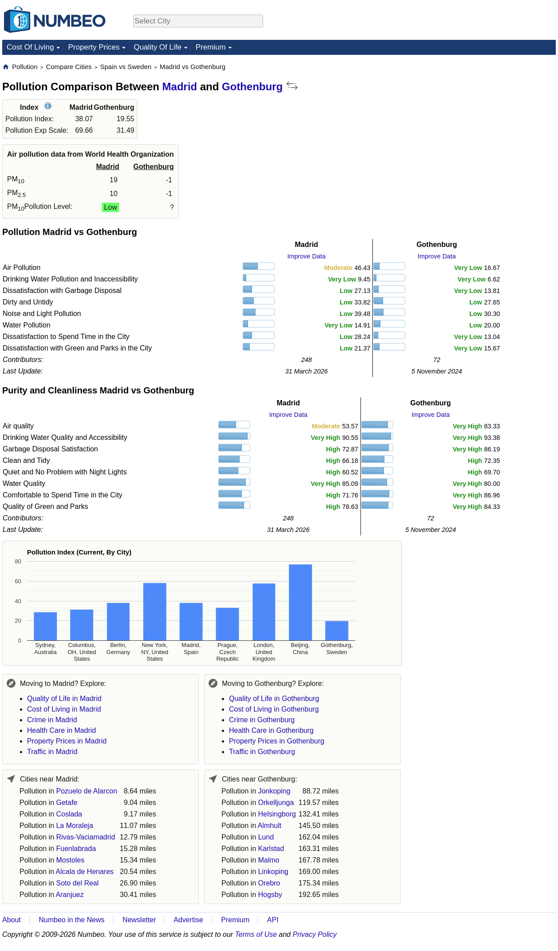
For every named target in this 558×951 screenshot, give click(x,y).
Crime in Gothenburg (262, 720)
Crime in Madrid (52, 720)
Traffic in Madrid (52, 751)
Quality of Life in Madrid (64, 698)
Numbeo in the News (72, 920)
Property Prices (94, 47)
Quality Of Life (158, 47)
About (11, 920)
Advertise (188, 920)
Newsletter (139, 920)
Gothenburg (252, 86)
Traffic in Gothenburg (262, 751)
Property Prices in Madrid (67, 741)
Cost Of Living (30, 47)
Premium (211, 47)
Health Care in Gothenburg (271, 730)
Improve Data (306, 256)
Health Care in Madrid (61, 730)
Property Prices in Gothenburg (276, 741)
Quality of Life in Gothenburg (274, 698)
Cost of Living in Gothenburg (274, 709)
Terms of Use (256, 934)
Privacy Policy (315, 934)
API (273, 920)
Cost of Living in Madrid (64, 709)
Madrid (179, 86)
